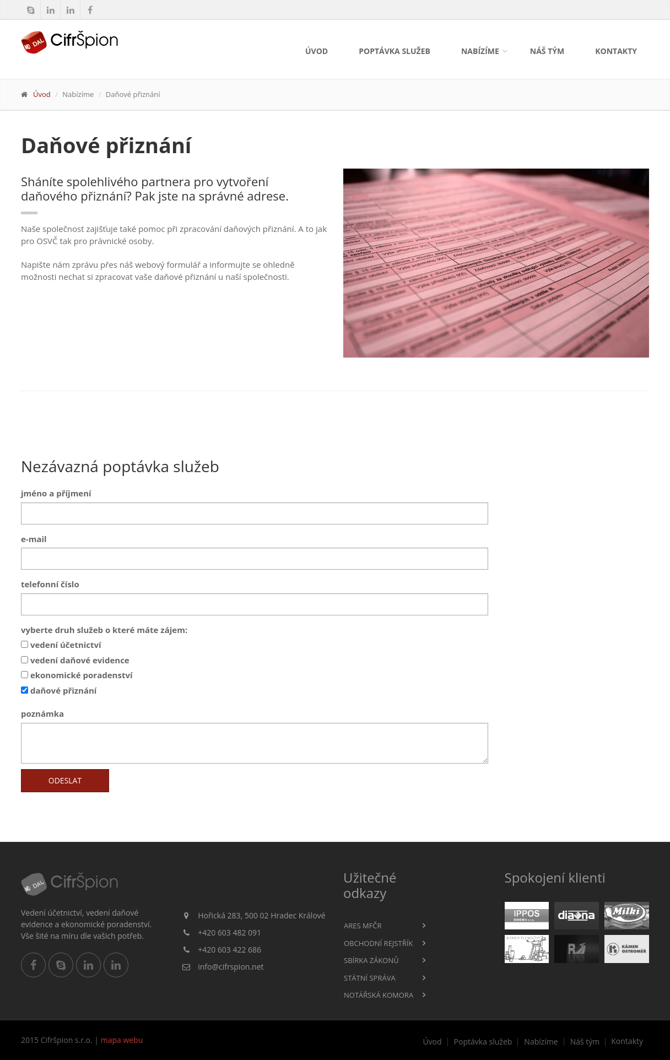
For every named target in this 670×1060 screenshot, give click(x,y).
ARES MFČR (363, 926)
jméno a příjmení (56, 493)
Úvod (316, 51)
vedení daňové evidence (75, 660)
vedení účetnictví (61, 644)
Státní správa (370, 978)
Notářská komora (378, 995)
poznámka (42, 713)
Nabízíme (480, 51)
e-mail (34, 538)
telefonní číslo (50, 584)
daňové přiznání (58, 690)
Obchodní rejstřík (378, 943)
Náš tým (547, 51)
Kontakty (616, 51)
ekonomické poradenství (77, 674)
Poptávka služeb (394, 51)
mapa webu (122, 1040)
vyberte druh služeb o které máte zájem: (104, 629)
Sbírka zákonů (371, 960)
